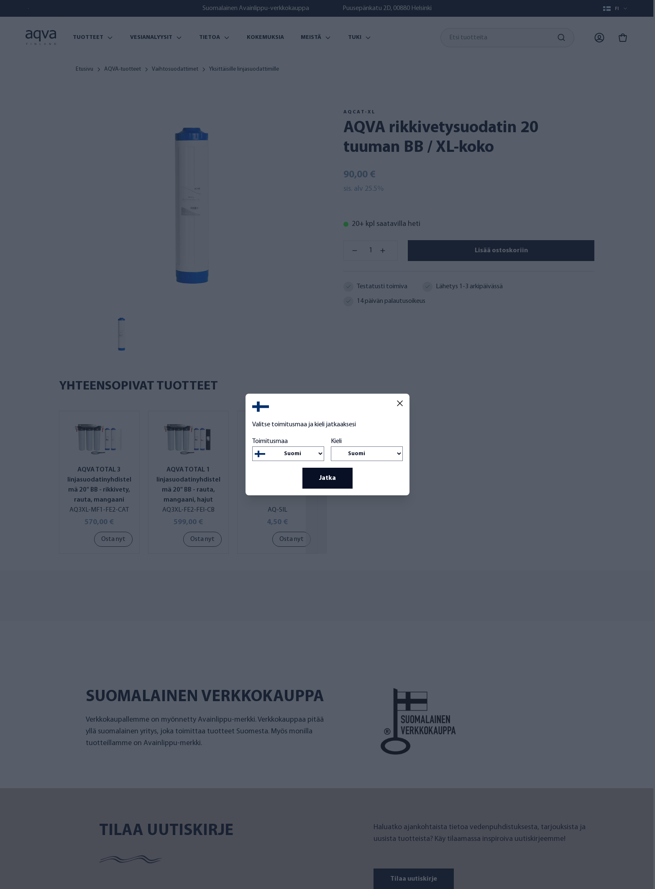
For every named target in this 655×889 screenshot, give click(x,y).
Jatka (327, 478)
